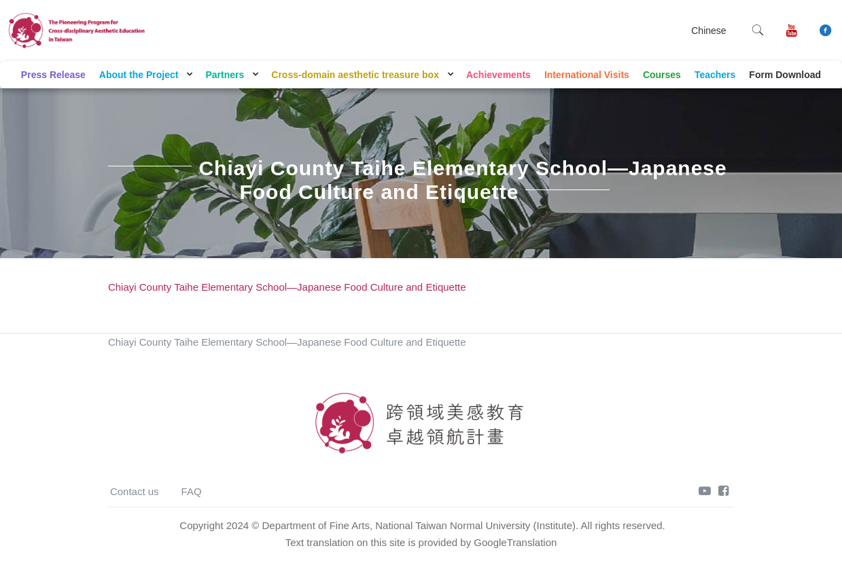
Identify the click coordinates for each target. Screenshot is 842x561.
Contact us (134, 491)
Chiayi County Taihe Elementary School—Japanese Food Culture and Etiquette (287, 287)
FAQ (191, 491)
